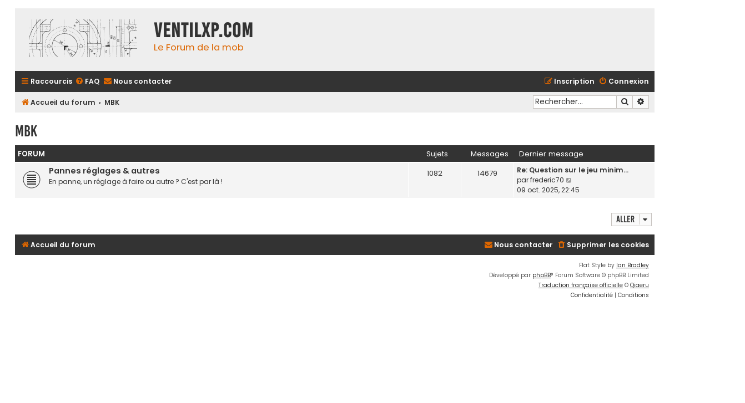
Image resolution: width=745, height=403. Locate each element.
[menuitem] (87, 81)
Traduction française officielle (580, 285)
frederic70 (547, 180)
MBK (26, 131)
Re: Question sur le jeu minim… (572, 170)
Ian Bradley (632, 265)
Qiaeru (639, 285)
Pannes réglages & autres (104, 170)
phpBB (541, 275)
